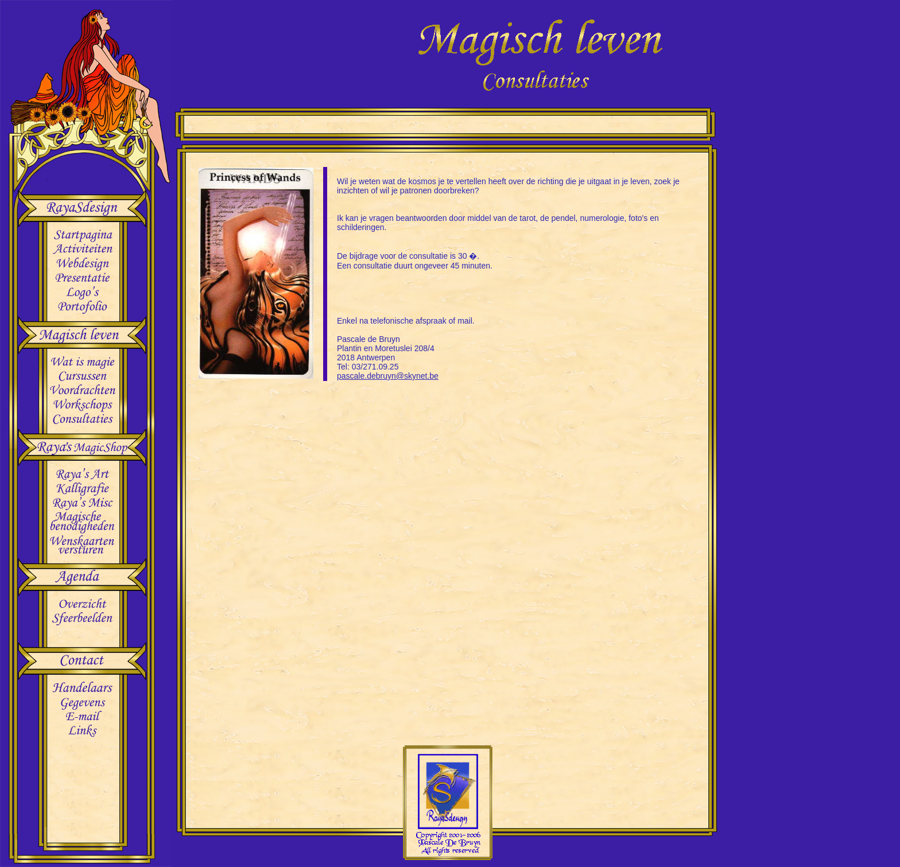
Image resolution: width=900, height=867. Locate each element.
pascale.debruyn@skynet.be (388, 375)
